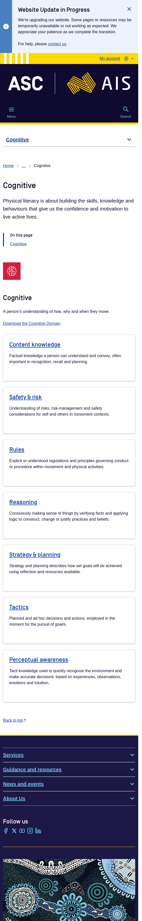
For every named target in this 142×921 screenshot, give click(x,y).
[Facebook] (6, 831)
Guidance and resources (69, 769)
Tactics (19, 607)
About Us (69, 798)
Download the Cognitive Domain (31, 323)
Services (69, 755)
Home (8, 166)
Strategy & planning (34, 554)
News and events (69, 784)
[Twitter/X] (14, 831)
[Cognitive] (69, 140)
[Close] (129, 9)
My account (110, 58)
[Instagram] (30, 831)
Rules (16, 449)
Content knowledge (34, 344)
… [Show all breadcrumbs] (24, 166)
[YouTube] (22, 831)
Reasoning (23, 502)
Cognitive (18, 244)
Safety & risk (25, 397)
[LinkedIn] (38, 831)
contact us (57, 44)
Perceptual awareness (38, 659)
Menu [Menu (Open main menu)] (11, 113)
